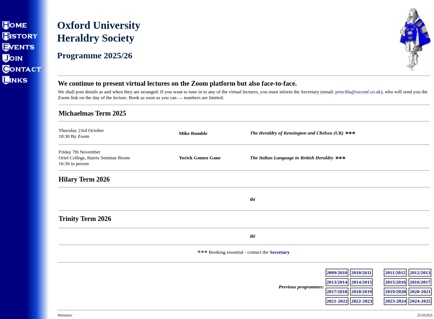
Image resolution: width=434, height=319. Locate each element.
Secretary (280, 252)
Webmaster (64, 315)
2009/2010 (337, 272)
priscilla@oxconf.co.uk (358, 91)
